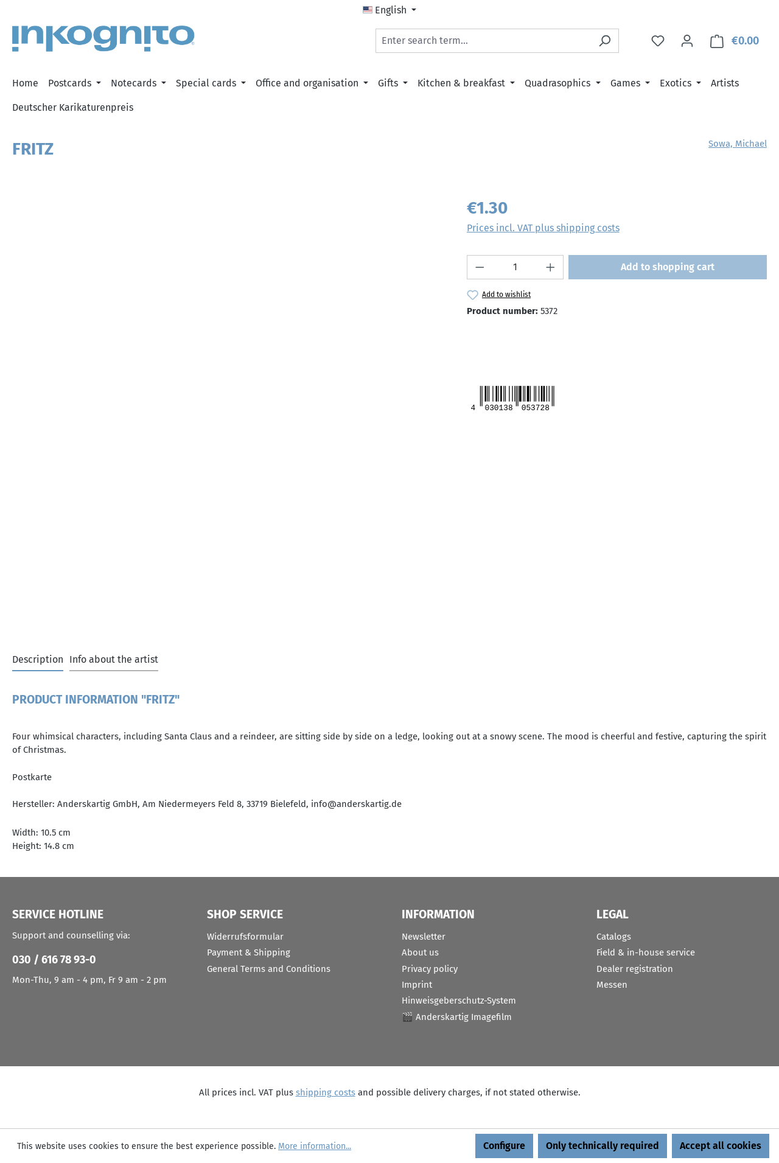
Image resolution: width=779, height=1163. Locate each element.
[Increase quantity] (551, 267)
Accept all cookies (720, 1145)
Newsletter (423, 936)
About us (420, 952)
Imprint (417, 984)
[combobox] (483, 41)
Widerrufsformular (245, 936)
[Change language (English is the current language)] (389, 10)
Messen (611, 984)
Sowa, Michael (737, 143)
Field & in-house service (645, 952)
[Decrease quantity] (479, 267)
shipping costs (325, 1092)
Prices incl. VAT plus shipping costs (543, 228)
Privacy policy (430, 968)
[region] (227, 326)
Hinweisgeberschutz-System (459, 1000)
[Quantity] (515, 267)
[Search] (604, 41)
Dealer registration (634, 968)
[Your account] (687, 41)
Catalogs (613, 936)
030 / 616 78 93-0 (54, 959)
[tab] (37, 660)
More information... (314, 1146)
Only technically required (602, 1145)
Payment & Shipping (248, 952)
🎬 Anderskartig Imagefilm (457, 1016)
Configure (504, 1145)
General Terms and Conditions (268, 968)
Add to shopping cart (667, 267)
